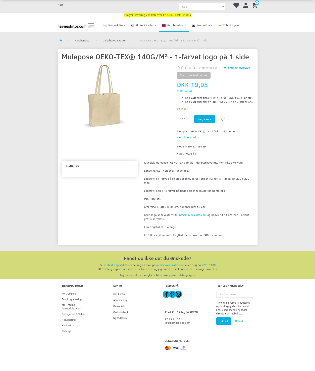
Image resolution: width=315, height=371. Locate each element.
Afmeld (239, 321)
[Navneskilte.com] (76, 25)
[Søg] (223, 6)
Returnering (69, 319)
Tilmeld (223, 321)
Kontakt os (68, 325)
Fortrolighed (69, 293)
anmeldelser (208, 67)
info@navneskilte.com (192, 215)
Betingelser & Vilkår (73, 314)
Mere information (188, 137)
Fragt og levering (72, 299)
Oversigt (67, 331)
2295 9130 (209, 265)
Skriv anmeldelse (238, 67)
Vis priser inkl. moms (193, 75)
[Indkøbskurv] (255, 5)
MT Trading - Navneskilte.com (71, 306)
